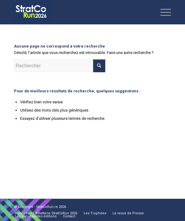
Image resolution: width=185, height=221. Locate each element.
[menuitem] (46, 213)
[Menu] (162, 12)
